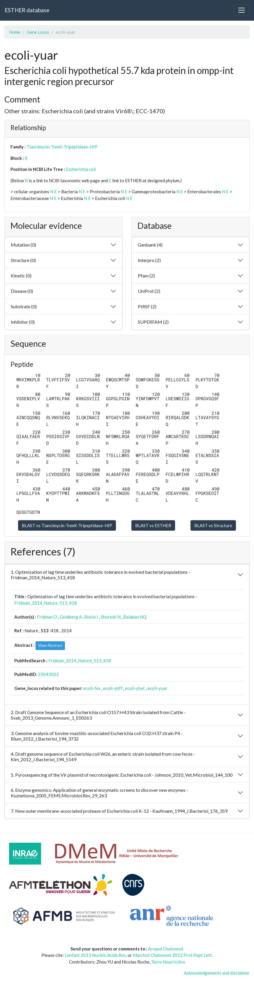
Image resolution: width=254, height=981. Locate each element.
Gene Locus (38, 32)
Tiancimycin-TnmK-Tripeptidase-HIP (62, 146)
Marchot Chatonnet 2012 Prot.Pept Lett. (173, 955)
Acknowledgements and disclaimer (217, 972)
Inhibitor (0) (23, 322)
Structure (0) (23, 260)
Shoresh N (111, 616)
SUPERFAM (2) (153, 322)
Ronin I (91, 616)
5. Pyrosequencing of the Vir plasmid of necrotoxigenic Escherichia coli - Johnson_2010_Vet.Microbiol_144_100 (121, 775)
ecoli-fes (91, 688)
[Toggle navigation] (241, 10)
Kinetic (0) (21, 275)
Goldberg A (71, 616)
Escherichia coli (81, 169)
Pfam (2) (146, 275)
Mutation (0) (23, 244)
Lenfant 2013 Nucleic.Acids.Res (95, 955)
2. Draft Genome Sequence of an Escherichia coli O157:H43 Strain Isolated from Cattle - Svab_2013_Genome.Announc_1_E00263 (98, 714)
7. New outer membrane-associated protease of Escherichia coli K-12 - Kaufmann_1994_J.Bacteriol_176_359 (119, 811)
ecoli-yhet (135, 688)
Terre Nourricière (168, 961)
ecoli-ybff (112, 688)
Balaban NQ (135, 616)
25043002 (48, 674)
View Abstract (50, 645)
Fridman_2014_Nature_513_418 (45, 602)
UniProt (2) (149, 291)
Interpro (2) (149, 260)
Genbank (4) (150, 244)
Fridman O (47, 616)
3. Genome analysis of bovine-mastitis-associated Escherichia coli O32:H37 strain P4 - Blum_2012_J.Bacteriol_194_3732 (97, 735)
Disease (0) (22, 291)
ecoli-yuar (157, 688)
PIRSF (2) (147, 306)
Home (14, 32)
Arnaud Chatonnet (166, 948)
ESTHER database (27, 10)
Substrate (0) (24, 306)
